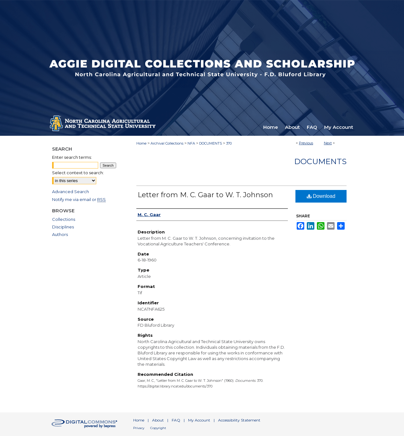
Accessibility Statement (239, 420)
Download (321, 196)
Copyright (158, 428)
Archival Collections (167, 143)
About (158, 420)
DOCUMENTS (210, 143)
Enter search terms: (72, 157)
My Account (199, 420)
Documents (320, 161)
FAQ (176, 420)
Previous (306, 143)
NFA (191, 143)
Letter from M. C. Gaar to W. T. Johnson (205, 195)
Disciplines (63, 226)
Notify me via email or (79, 199)
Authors (60, 234)
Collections (63, 219)
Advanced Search (70, 191)
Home (141, 143)
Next (328, 143)
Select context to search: (78, 172)
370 (229, 143)
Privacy (138, 428)
